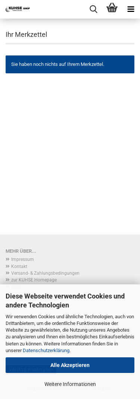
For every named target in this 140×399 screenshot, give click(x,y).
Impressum (22, 259)
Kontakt (19, 266)
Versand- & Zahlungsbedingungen (45, 273)
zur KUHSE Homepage (34, 280)
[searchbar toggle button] (93, 9)
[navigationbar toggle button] (130, 9)
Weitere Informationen (70, 384)
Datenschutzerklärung (46, 350)
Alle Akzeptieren (70, 365)
